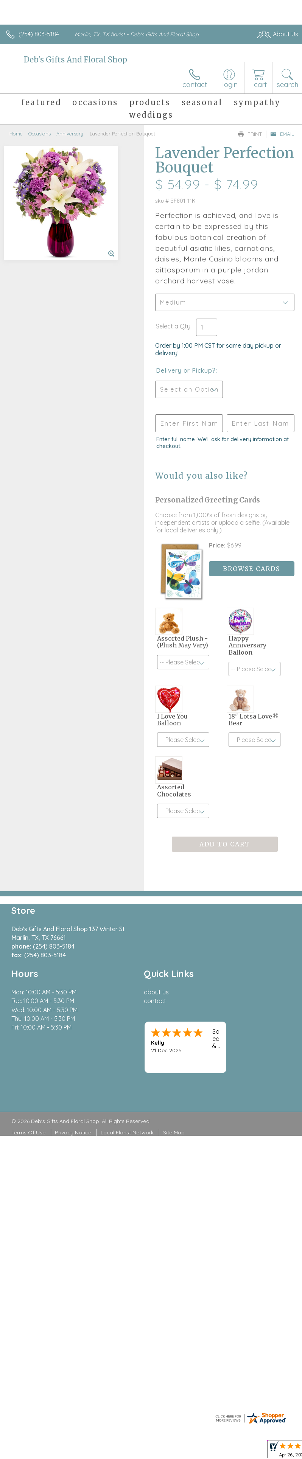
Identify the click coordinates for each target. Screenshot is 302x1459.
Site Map (174, 1132)
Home (16, 134)
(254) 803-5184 (39, 34)
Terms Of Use (28, 1132)
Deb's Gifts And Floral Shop (75, 59)
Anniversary (69, 134)
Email (282, 134)
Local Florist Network (127, 1132)
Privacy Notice (73, 1132)
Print (250, 134)
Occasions (39, 134)
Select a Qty (173, 326)
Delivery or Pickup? (185, 370)
